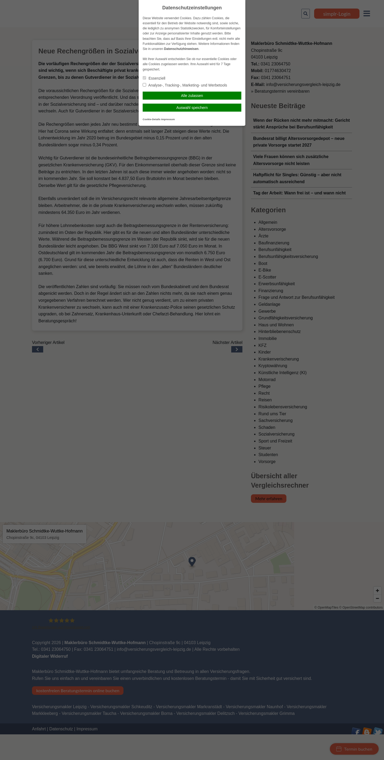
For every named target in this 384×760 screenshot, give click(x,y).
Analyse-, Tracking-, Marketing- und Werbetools (185, 85)
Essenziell (154, 78)
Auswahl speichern (192, 107)
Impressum (168, 119)
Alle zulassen (192, 95)
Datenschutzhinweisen (181, 49)
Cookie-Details (152, 119)
